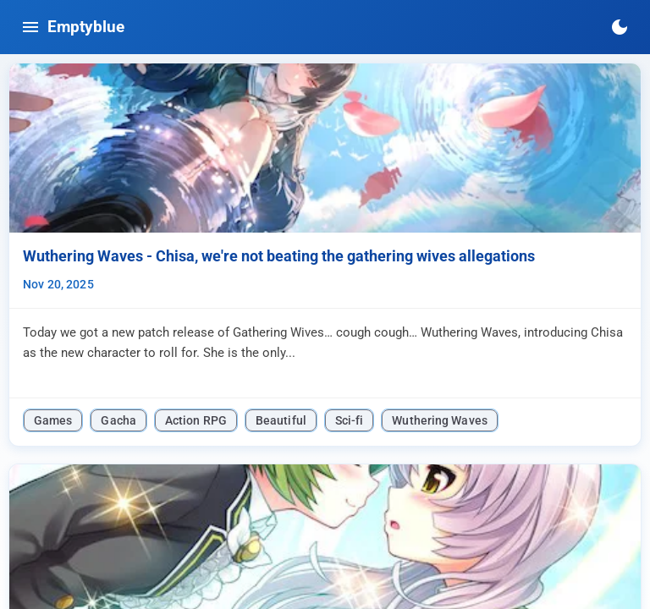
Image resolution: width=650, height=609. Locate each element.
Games (53, 420)
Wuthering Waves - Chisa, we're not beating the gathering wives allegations (279, 256)
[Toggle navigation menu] (30, 27)
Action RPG (196, 420)
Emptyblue (85, 26)
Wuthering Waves (439, 420)
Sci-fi (349, 420)
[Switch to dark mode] (619, 27)
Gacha (118, 420)
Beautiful (281, 420)
